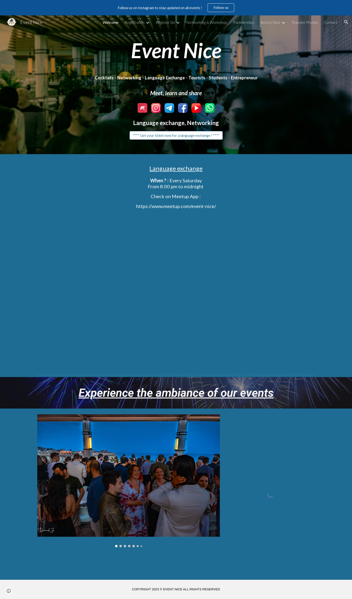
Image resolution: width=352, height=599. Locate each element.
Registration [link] (134, 22)
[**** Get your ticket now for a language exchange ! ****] (176, 135)
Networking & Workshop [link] (206, 22)
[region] (176, 7)
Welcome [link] (110, 22)
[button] (346, 22)
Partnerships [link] (243, 22)
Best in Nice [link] (270, 22)
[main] (176, 50)
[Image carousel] (128, 480)
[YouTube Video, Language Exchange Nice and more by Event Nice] (176, 292)
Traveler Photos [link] (305, 22)
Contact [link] (331, 22)
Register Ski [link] (165, 22)
